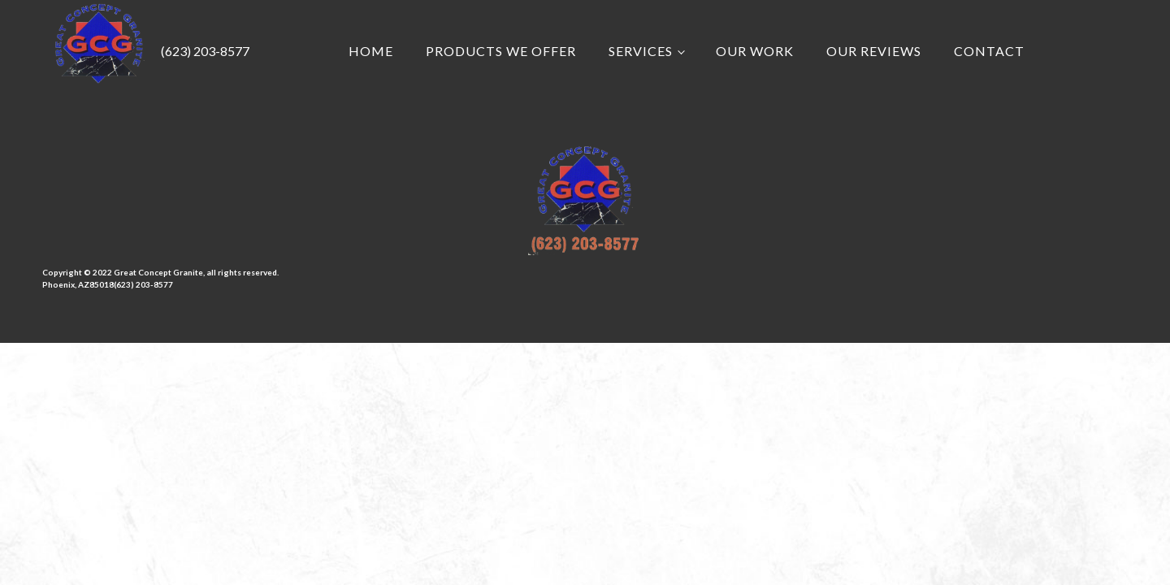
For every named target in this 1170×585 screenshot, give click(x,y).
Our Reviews (873, 50)
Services (641, 50)
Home (371, 50)
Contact (989, 50)
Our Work (755, 50)
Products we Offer (501, 50)
